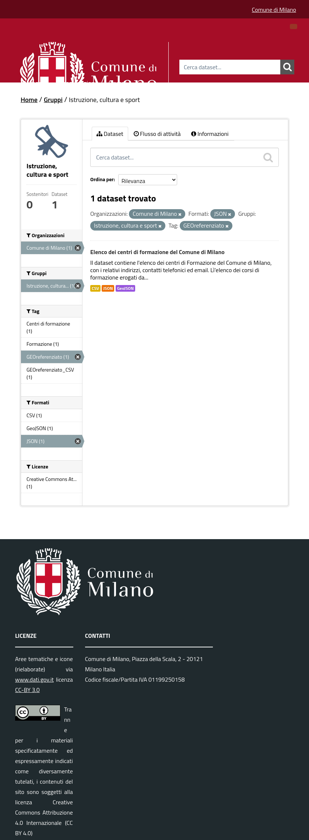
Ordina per (102, 179)
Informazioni (210, 133)
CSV (95, 288)
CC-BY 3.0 (27, 689)
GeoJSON (125, 288)
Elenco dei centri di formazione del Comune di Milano (157, 251)
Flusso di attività (157, 133)
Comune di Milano (274, 9)
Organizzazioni (76, 82)
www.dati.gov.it (34, 679)
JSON (108, 288)
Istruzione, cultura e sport (104, 100)
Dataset (33, 82)
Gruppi (117, 82)
